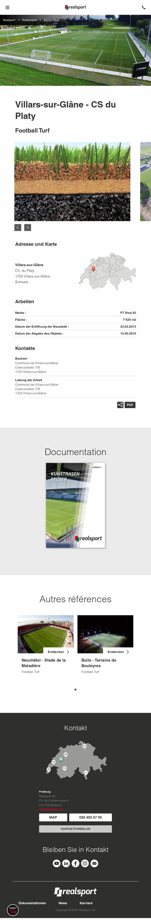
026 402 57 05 (90, 817)
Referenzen (29, 20)
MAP (53, 817)
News (63, 903)
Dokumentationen (32, 903)
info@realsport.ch (51, 809)
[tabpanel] (46, 646)
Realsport (9, 20)
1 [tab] (75, 690)
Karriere (86, 903)
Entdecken (56, 652)
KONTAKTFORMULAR (75, 828)
